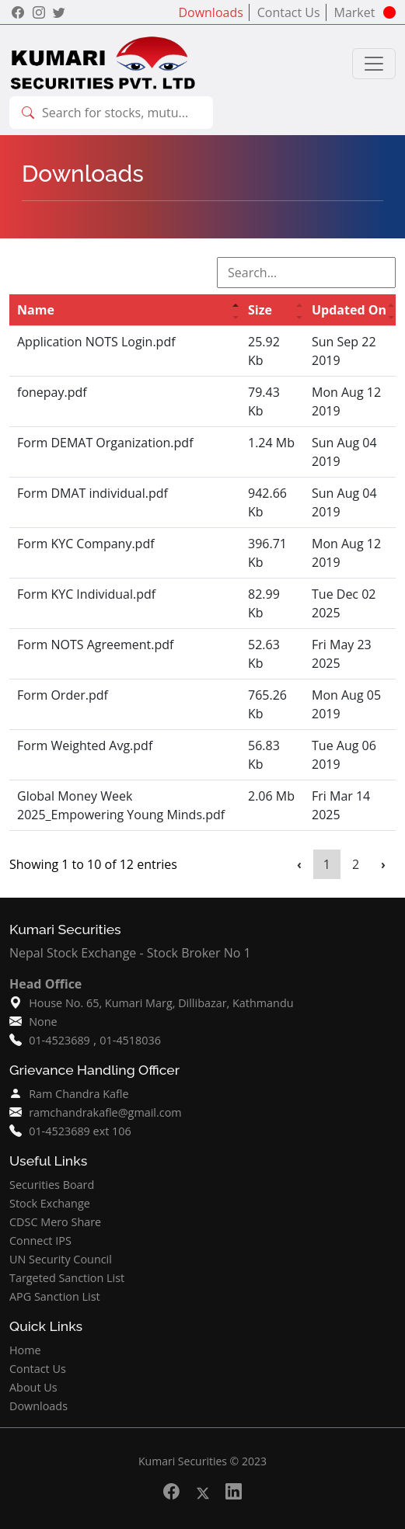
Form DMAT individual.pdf (92, 493)
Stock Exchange (49, 1203)
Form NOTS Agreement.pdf (95, 644)
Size (260, 309)
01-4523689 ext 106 (80, 1131)
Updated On (349, 309)
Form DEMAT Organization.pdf (105, 442)
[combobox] (120, 113)
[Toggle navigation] (374, 63)
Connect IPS (40, 1240)
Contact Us (290, 12)
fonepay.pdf (52, 392)
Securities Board (51, 1184)
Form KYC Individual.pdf (86, 594)
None (43, 1021)
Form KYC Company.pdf (86, 543)
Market (356, 12)
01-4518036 (130, 1040)
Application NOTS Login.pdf (96, 341)
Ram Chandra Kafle (78, 1093)
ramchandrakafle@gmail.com (105, 1112)
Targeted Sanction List (66, 1277)
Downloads (212, 12)
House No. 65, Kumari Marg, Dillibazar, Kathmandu (161, 1003)
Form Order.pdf (62, 695)
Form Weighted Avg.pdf (84, 745)
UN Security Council (60, 1259)
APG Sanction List (54, 1296)
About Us (33, 1387)
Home (25, 1350)
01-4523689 (59, 1040)
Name (35, 309)
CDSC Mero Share (55, 1222)
